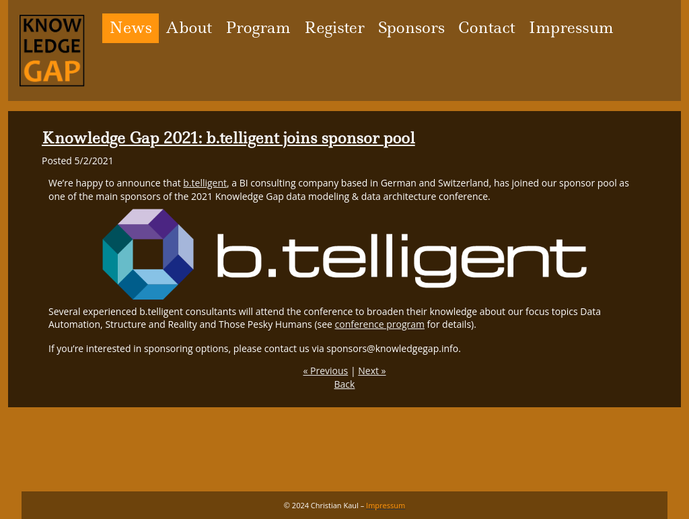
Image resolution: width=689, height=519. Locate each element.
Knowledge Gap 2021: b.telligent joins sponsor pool (228, 138)
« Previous (325, 370)
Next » (372, 370)
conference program (380, 324)
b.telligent (205, 182)
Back (344, 384)
